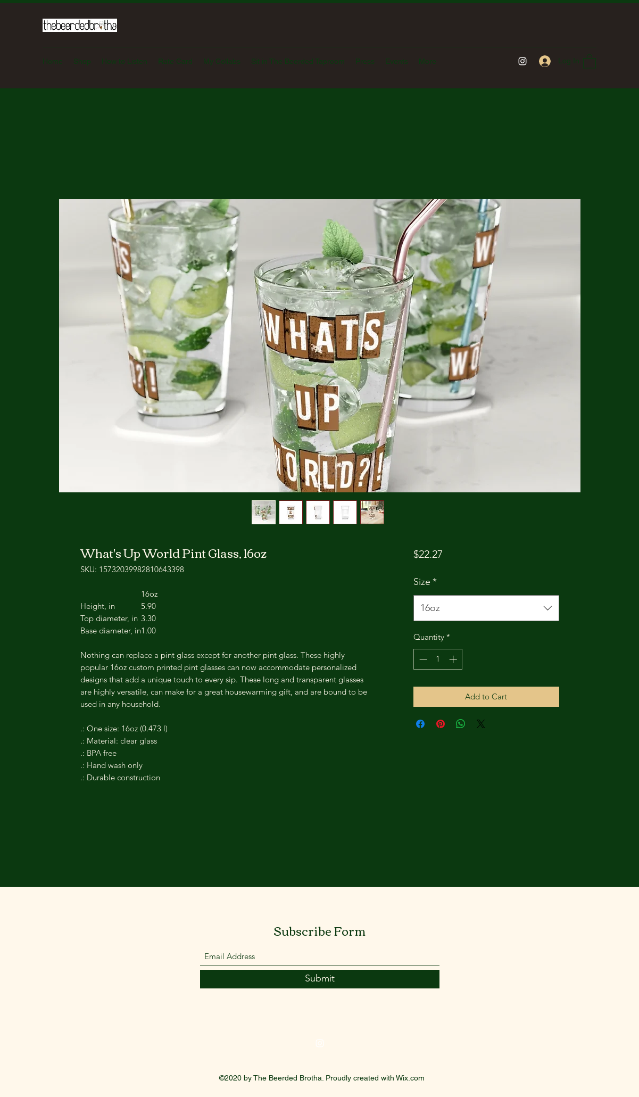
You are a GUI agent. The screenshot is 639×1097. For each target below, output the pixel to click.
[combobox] (486, 608)
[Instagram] (522, 61)
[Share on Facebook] (420, 723)
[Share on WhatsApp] (460, 723)
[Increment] (454, 659)
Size (425, 582)
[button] (589, 61)
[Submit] (319, 979)
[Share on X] (481, 723)
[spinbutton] (438, 659)
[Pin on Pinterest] (440, 723)
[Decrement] (422, 659)
